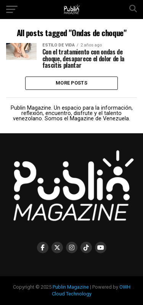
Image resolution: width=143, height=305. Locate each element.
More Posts (71, 83)
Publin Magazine (71, 287)
